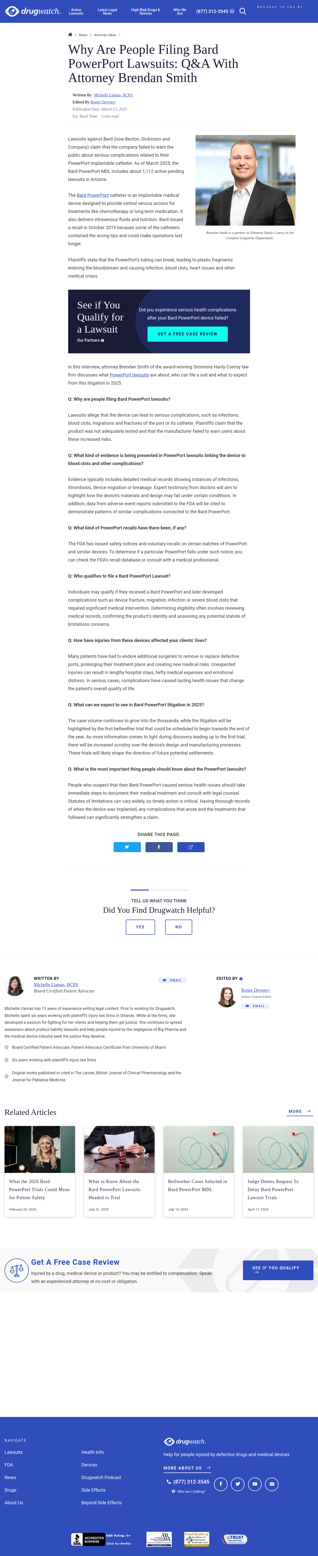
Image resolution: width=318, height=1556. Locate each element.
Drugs (10, 1490)
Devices (89, 1464)
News (83, 35)
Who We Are (180, 11)
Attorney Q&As (105, 35)
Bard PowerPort (93, 195)
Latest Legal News (107, 11)
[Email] (172, 980)
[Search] (240, 11)
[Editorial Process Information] (241, 978)
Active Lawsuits (76, 11)
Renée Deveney (102, 102)
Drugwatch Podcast (101, 1477)
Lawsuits (14, 1452)
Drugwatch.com (33, 11)
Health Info (93, 1452)
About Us (14, 1502)
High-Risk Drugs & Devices (145, 11)
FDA (9, 1464)
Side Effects (94, 1490)
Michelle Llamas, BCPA (113, 95)
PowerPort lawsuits (129, 375)
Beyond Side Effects (102, 1502)
